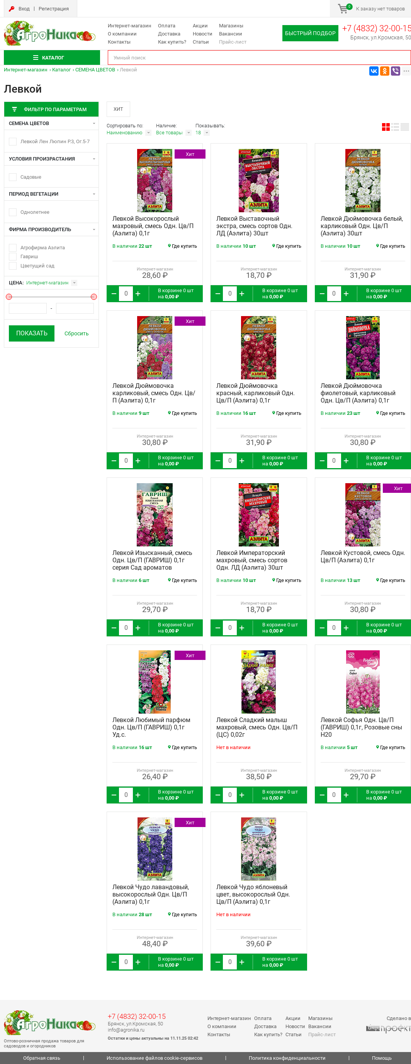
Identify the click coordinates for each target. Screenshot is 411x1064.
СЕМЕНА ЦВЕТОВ (95, 70)
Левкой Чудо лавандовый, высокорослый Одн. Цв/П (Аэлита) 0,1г (150, 894)
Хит (118, 109)
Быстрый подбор (310, 33)
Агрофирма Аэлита (42, 247)
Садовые (30, 177)
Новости (202, 34)
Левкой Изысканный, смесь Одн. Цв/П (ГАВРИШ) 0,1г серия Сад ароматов (152, 560)
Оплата (166, 26)
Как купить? (172, 42)
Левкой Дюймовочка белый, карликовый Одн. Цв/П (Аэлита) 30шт (362, 226)
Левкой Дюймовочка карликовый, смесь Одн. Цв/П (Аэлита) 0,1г (153, 393)
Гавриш (29, 256)
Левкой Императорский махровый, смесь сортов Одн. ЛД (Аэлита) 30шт (251, 560)
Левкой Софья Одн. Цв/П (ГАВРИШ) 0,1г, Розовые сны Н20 (361, 727)
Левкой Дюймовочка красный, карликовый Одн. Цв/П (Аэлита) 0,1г (255, 393)
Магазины (231, 26)
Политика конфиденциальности (287, 1058)
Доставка (169, 34)
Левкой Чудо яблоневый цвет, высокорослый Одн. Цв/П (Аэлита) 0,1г (253, 894)
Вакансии (230, 34)
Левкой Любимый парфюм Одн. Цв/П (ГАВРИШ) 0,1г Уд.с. (151, 727)
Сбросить (77, 333)
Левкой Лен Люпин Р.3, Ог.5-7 (55, 141)
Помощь (382, 1058)
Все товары (169, 132)
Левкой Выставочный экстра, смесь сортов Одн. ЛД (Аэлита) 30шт (254, 226)
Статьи (201, 42)
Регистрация (54, 9)
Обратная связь (41, 1058)
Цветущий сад (37, 266)
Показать (32, 333)
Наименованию (125, 132)
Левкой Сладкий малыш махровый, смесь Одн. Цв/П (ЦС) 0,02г (256, 727)
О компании (122, 34)
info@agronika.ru (126, 1030)
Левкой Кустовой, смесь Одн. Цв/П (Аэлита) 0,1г (363, 556)
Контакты (119, 42)
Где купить (182, 246)
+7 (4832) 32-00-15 (137, 1016)
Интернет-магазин (129, 26)
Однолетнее (34, 212)
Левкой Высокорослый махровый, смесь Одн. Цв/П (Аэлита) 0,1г (153, 226)
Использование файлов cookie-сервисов (154, 1058)
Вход (24, 9)
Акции (200, 26)
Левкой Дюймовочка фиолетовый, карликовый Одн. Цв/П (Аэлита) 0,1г (358, 393)
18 (198, 132)
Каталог (61, 70)
